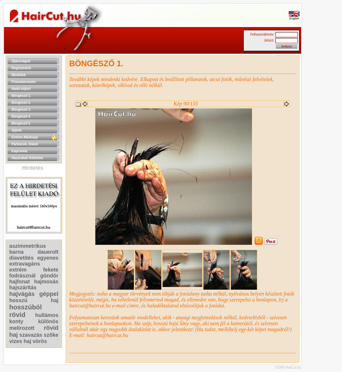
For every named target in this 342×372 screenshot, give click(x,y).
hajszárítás (23, 287)
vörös (40, 341)
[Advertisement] (322, 154)
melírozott (21, 328)
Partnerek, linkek (25, 144)
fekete (50, 269)
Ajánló (17, 130)
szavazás (30, 335)
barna (16, 252)
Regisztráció (21, 68)
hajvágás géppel (33, 294)
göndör (49, 275)
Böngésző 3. (21, 109)
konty (16, 321)
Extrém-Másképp (25, 137)
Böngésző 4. (21, 116)
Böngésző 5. (21, 123)
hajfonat (19, 281)
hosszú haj (33, 300)
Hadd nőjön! (21, 89)
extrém (17, 269)
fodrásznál (22, 275)
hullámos (46, 315)
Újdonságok (21, 61)
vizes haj (20, 341)
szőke (51, 335)
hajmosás (46, 281)
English (294, 17)
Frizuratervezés (24, 82)
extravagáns (24, 264)
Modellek (19, 75)
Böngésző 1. (21, 96)
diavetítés (21, 258)
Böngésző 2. (21, 102)
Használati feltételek (27, 158)
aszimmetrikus (27, 246)
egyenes (47, 258)
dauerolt (48, 252)
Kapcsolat (19, 151)
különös (48, 321)
